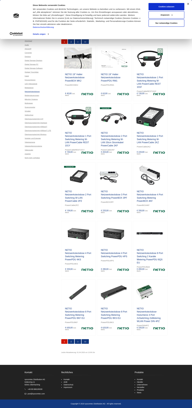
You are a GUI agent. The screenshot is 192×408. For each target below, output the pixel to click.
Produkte (140, 390)
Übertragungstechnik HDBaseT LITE (38, 131)
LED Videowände (31, 84)
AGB (65, 382)
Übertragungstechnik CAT (34, 119)
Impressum (68, 387)
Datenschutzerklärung (43, 27)
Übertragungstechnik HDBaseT (36, 127)
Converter (28, 53)
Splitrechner (29, 115)
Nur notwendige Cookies (166, 23)
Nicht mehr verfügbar (32, 158)
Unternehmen (142, 385)
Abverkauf (28, 41)
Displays (28, 57)
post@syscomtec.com (36, 394)
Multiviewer (29, 103)
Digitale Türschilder (32, 72)
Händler (140, 382)
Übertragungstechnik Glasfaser (36, 123)
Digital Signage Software (33, 68)
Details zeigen (39, 34)
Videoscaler (29, 150)
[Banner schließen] (188, 4)
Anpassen (167, 15)
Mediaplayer (29, 88)
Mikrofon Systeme (31, 99)
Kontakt (67, 379)
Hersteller (141, 387)
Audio (27, 45)
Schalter (28, 111)
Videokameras (30, 142)
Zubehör (28, 154)
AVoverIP (28, 49)
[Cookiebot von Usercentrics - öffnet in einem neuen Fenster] (16, 34)
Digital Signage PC (31, 64)
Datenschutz (68, 385)
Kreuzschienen (30, 80)
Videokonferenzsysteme (33, 146)
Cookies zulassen (166, 7)
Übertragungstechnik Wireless (35, 134)
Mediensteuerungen (32, 95)
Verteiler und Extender (33, 138)
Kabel (27, 76)
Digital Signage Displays (33, 60)
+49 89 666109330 (35, 389)
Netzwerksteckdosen (32, 92)
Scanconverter (30, 107)
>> (85, 42)
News (139, 393)
